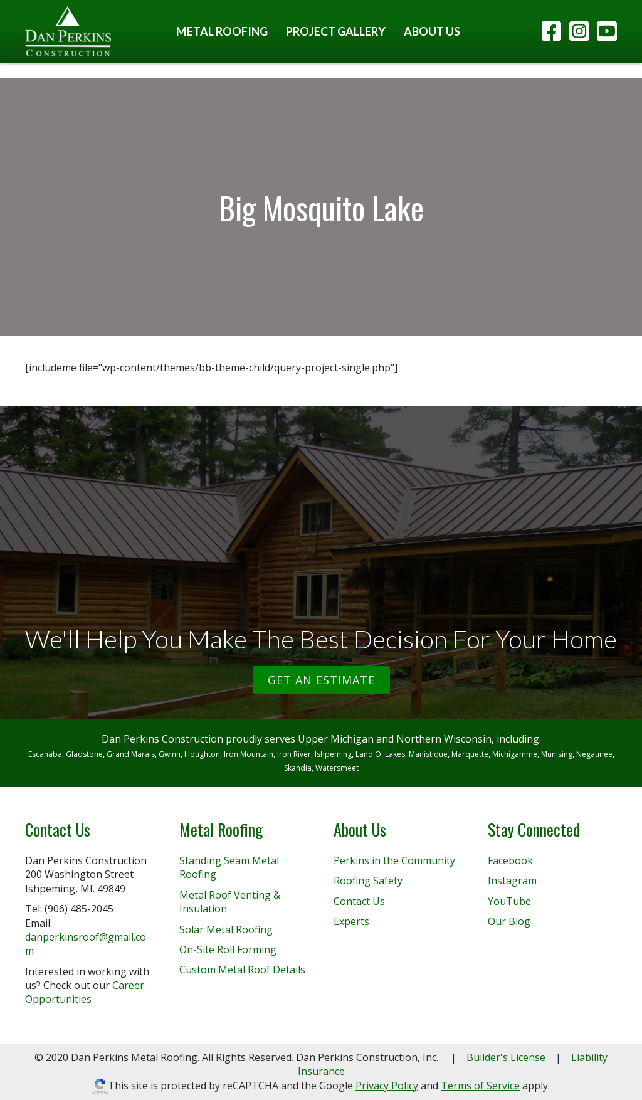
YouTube (509, 901)
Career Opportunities (84, 992)
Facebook (510, 860)
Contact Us (359, 901)
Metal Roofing (222, 31)
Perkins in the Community (394, 860)
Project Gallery (336, 31)
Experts (351, 921)
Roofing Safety (368, 880)
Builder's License (505, 1057)
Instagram (512, 880)
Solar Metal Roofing (226, 929)
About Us (432, 31)
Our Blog (509, 921)
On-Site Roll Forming (227, 949)
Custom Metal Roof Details (242, 969)
